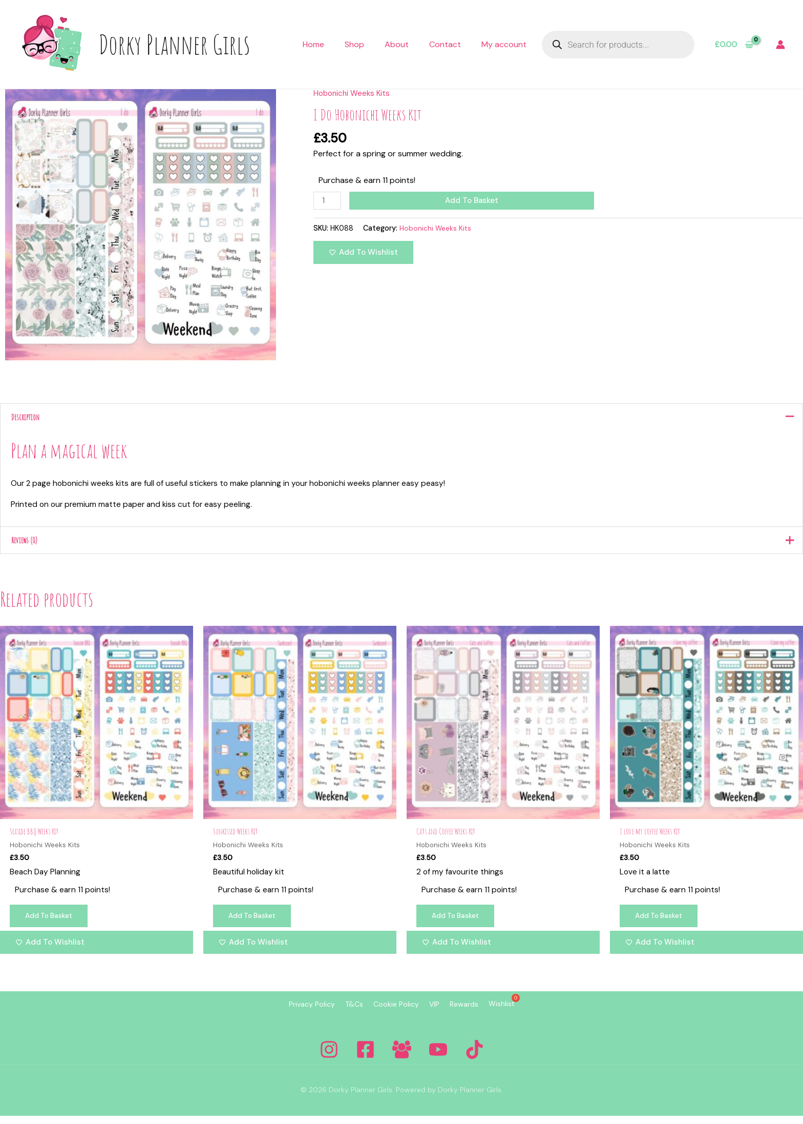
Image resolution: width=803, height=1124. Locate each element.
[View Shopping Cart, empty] (733, 44)
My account (503, 44)
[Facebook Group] (401, 1057)
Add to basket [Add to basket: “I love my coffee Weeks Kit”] (661, 924)
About (397, 44)
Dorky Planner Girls (174, 44)
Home (313, 44)
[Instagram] (329, 1057)
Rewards (479, 1013)
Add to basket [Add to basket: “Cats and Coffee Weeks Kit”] (458, 924)
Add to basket (473, 200)
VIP (439, 1013)
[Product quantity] (328, 201)
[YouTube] (438, 1057)
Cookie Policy (391, 1013)
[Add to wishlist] (363, 253)
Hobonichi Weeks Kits (353, 93)
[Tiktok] (474, 1057)
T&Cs (339, 1013)
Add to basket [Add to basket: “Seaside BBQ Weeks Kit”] (51, 924)
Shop (354, 44)
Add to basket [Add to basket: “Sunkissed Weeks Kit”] (255, 924)
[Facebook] (365, 1057)
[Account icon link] (780, 44)
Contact (445, 44)
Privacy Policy (286, 1013)
